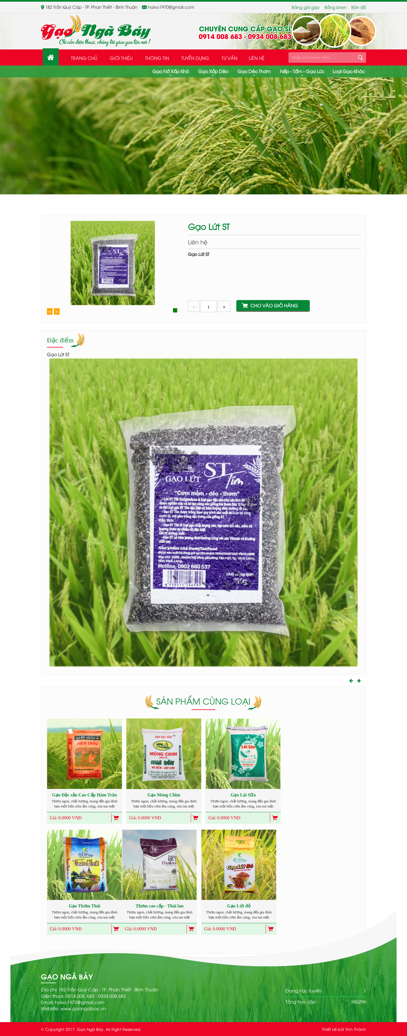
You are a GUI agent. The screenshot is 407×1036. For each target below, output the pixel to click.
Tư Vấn (229, 58)
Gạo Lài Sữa (243, 794)
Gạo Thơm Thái (84, 905)
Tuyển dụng (195, 58)
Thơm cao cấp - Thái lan (159, 905)
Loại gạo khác (349, 71)
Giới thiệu (121, 58)
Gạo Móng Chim (164, 794)
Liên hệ (257, 58)
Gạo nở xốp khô (170, 71)
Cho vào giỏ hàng (274, 305)
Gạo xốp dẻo (213, 71)
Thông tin (157, 58)
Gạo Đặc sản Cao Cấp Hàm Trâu (84, 794)
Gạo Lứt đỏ (239, 905)
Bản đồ (358, 7)
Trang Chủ (84, 58)
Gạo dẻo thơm (253, 71)
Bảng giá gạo (306, 7)
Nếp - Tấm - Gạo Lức (302, 71)
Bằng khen (335, 7)
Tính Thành (355, 1029)
